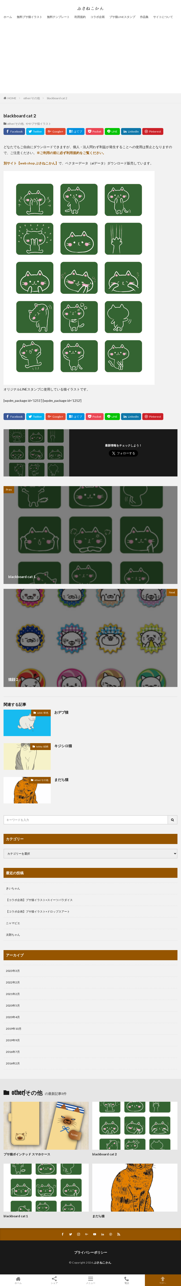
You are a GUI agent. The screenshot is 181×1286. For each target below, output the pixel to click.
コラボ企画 (97, 17)
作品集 (144, 17)
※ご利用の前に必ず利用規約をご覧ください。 (71, 153)
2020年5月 (13, 1005)
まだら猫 (61, 779)
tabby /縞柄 (42, 746)
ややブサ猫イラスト (38, 123)
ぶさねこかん (102, 1262)
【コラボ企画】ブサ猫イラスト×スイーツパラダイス (39, 900)
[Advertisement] (90, 55)
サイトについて (163, 17)
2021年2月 (13, 994)
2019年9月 (13, 1040)
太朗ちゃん (13, 934)
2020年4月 (13, 1017)
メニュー (90, 1280)
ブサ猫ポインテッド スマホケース (27, 1154)
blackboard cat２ (57, 98)
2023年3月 (13, 971)
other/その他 (31, 98)
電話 (127, 1280)
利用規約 (80, 17)
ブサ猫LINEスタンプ (122, 17)
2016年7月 (13, 1052)
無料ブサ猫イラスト (29, 17)
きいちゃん (13, 888)
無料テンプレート (58, 17)
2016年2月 (13, 1063)
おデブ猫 (61, 712)
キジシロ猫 (63, 746)
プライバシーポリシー (90, 1252)
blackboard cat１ (16, 1216)
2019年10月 (13, 1028)
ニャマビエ (13, 923)
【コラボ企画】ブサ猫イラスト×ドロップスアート (38, 911)
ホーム (8, 17)
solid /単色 (42, 712)
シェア (54, 1280)
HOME (12, 98)
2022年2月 (13, 982)
